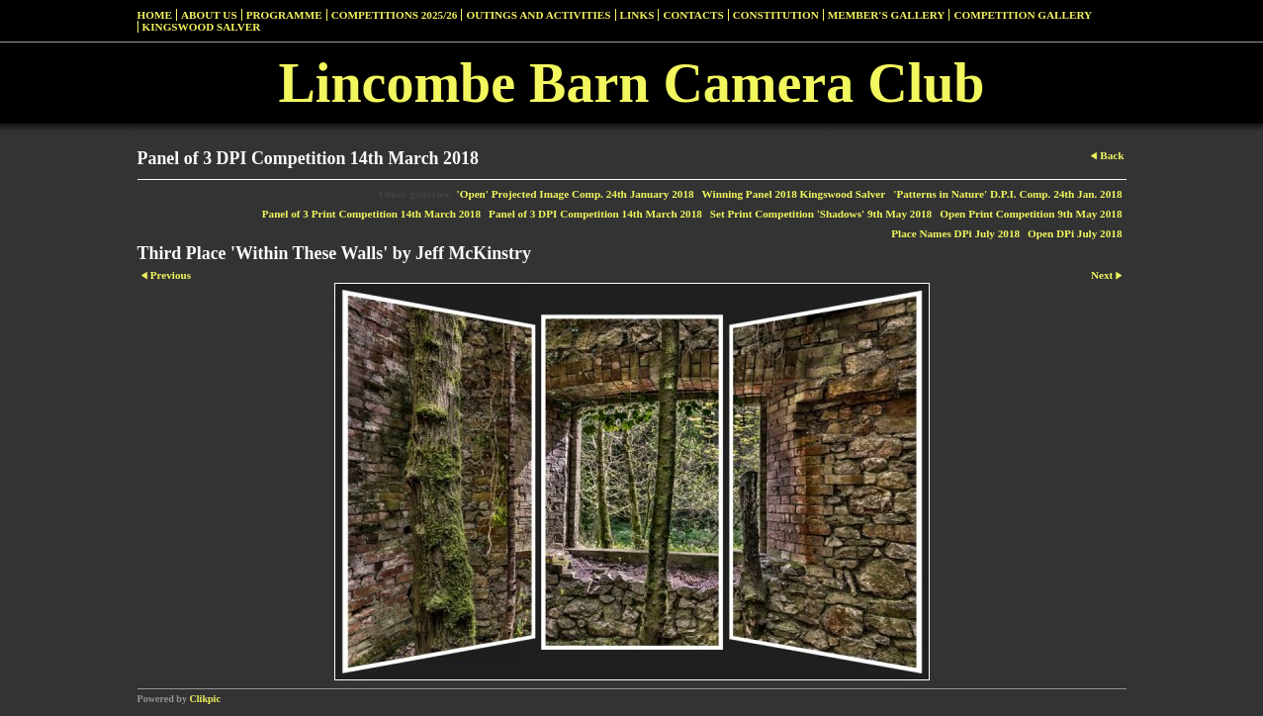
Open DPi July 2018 (1075, 233)
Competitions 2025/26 (394, 15)
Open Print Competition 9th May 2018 (1031, 214)
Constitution (776, 15)
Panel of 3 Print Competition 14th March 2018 (371, 214)
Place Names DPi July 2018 (955, 233)
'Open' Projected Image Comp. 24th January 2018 (575, 194)
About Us (209, 15)
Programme (284, 15)
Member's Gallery (887, 15)
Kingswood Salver (201, 27)
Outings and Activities (538, 15)
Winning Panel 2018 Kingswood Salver (794, 194)
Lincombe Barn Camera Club (632, 83)
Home (154, 15)
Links (637, 15)
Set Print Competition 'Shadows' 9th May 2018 (821, 214)
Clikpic (205, 698)
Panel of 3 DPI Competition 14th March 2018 (595, 214)
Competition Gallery (1022, 15)
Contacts (693, 15)
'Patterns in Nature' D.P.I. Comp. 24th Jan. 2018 (1007, 194)
